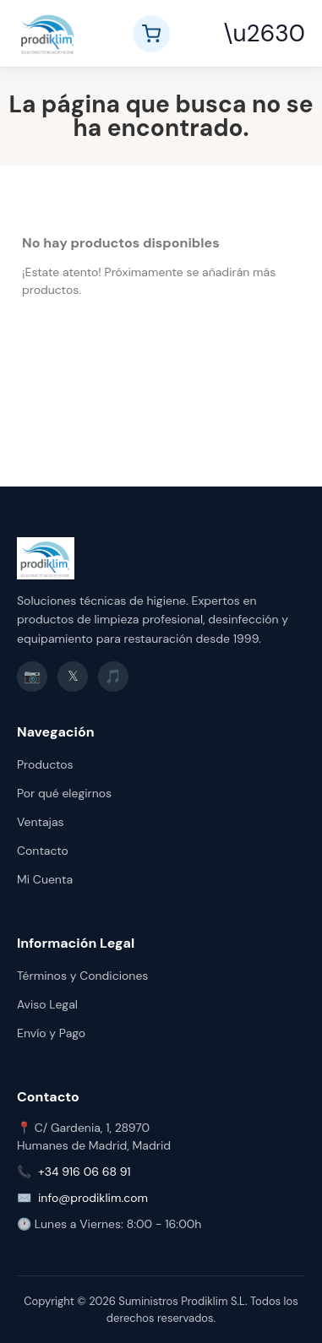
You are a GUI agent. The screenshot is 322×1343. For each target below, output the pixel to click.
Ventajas (40, 821)
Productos (45, 764)
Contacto (42, 850)
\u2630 (264, 33)
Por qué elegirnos (64, 793)
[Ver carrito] (151, 33)
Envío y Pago (51, 1033)
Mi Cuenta (45, 879)
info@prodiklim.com (93, 1197)
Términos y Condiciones (82, 975)
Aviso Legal (47, 1004)
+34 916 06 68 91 (84, 1171)
